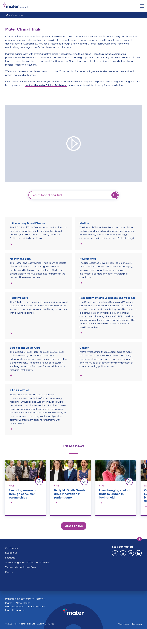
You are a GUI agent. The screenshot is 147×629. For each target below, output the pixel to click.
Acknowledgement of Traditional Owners (27, 562)
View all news (73, 526)
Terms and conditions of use (20, 567)
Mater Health (23, 603)
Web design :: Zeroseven (130, 624)
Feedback (10, 558)
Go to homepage (15, 6)
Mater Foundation (15, 610)
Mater (8, 603)
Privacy (9, 572)
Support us (11, 553)
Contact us (11, 548)
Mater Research (36, 607)
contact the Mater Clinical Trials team (46, 85)
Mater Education (14, 607)
